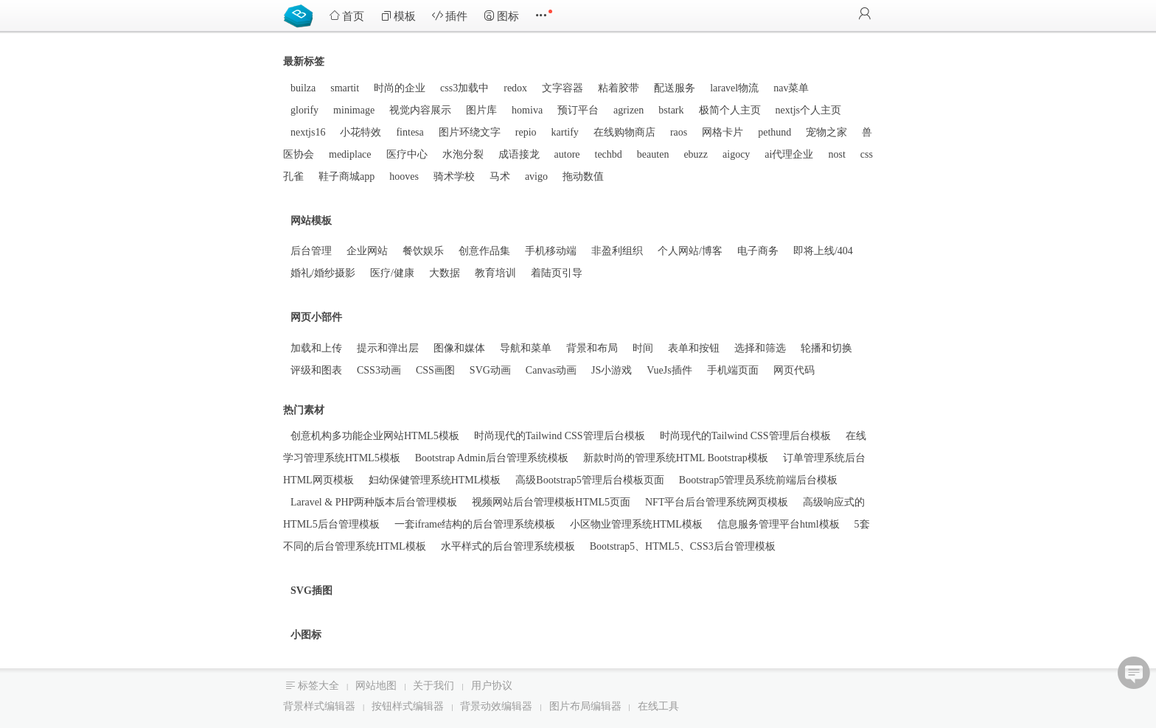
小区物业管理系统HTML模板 (636, 524)
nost (836, 154)
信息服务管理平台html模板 (778, 524)
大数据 (444, 273)
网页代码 (794, 370)
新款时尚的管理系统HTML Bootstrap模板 (675, 457)
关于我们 (433, 685)
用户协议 (491, 685)
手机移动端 (551, 250)
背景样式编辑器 (319, 706)
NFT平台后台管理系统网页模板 (716, 502)
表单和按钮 (694, 348)
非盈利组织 (617, 250)
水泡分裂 (463, 154)
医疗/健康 (392, 273)
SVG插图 (311, 590)
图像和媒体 (459, 348)
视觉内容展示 (420, 110)
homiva (527, 110)
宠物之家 (826, 132)
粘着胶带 (618, 88)
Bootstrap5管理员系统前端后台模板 (758, 480)
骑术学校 (454, 176)
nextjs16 (307, 132)
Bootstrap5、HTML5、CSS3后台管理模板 (683, 546)
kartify (565, 132)
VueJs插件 (669, 370)
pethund (774, 132)
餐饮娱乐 (423, 250)
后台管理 (311, 250)
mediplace (350, 154)
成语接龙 (519, 154)
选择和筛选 (760, 348)
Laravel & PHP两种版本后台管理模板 (373, 502)
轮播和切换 (826, 348)
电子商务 (758, 250)
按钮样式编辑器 (408, 706)
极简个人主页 (730, 110)
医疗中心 (407, 154)
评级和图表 (316, 370)
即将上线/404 (823, 250)
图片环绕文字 (470, 132)
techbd (608, 154)
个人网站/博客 (690, 250)
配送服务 (674, 88)
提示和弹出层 (388, 348)
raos (678, 132)
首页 (346, 16)
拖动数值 (583, 176)
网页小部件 (316, 317)
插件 (449, 16)
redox (515, 88)
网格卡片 (722, 132)
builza (303, 88)
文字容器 (562, 88)
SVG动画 (490, 370)
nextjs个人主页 (808, 110)
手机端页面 (733, 370)
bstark (670, 110)
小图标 (305, 634)
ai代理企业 (789, 154)
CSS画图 (435, 370)
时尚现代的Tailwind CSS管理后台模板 (559, 435)
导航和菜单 (525, 348)
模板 (398, 16)
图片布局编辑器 (585, 706)
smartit (344, 88)
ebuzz (695, 154)
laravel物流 (734, 88)
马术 (500, 176)
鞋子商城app (346, 176)
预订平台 (578, 110)
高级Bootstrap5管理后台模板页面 (589, 480)
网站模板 (311, 220)
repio (526, 132)
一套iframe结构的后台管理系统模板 (475, 524)
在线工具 (658, 706)
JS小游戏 (611, 370)
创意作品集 (484, 250)
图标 (501, 16)
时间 (643, 348)
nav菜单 (791, 88)
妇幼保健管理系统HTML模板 (435, 480)
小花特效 (360, 132)
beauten (653, 154)
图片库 (481, 110)
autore (567, 154)
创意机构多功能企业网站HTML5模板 (374, 435)
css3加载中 (464, 88)
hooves (404, 176)
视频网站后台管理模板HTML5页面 (551, 502)
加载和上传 (316, 348)
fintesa (409, 132)
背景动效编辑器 (496, 706)
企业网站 (367, 250)
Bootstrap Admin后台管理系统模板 (491, 457)
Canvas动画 (551, 370)
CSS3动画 (379, 370)
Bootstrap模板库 (301, 14)
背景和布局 (592, 348)
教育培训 (495, 273)
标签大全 (318, 685)
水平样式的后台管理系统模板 (508, 546)
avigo (536, 176)
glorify (304, 110)
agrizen (628, 110)
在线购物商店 (624, 132)
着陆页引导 (556, 273)
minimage (354, 110)
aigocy (736, 154)
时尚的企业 (399, 88)
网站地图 (376, 685)
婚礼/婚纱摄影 (322, 273)
